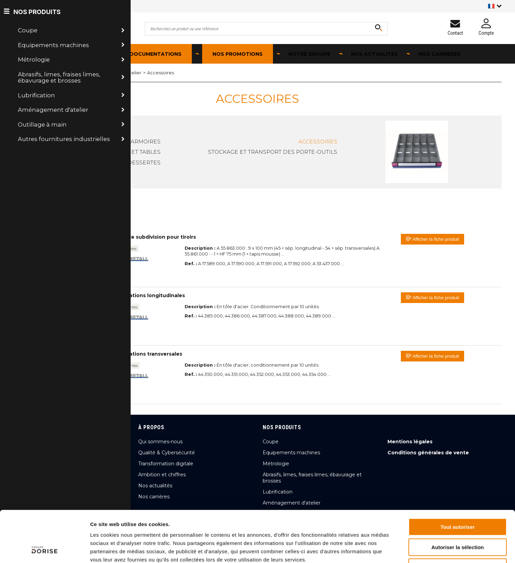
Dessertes (144, 162)
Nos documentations (149, 54)
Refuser (457, 519)
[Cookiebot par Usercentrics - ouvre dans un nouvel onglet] (44, 549)
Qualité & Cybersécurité (166, 453)
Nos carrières (439, 54)
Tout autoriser (457, 479)
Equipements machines (291, 453)
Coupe (270, 442)
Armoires (146, 141)
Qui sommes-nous (160, 442)
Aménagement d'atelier (71, 72)
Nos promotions (237, 54)
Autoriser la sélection (457, 499)
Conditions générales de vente (428, 453)
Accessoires (160, 72)
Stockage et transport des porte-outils (272, 152)
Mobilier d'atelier (122, 72)
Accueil (25, 72)
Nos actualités (374, 54)
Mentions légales (409, 442)
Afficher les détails (378, 549)
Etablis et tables (134, 152)
